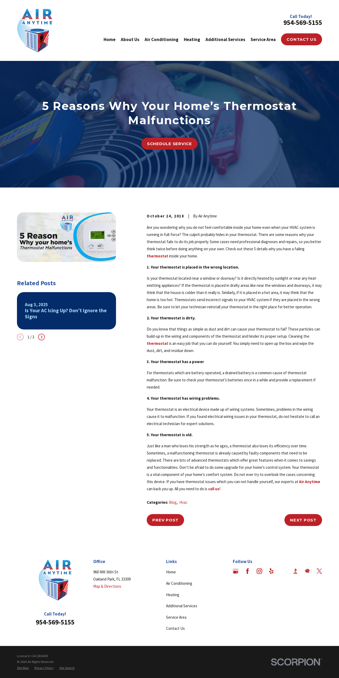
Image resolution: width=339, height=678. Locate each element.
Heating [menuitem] (192, 39)
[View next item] (41, 337)
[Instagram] (259, 571)
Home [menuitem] (109, 39)
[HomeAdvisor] (307, 571)
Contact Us (301, 39)
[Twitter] (319, 571)
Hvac (183, 502)
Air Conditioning (179, 583)
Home (171, 571)
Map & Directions (107, 586)
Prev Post (165, 520)
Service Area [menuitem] (263, 39)
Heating (172, 594)
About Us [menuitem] (130, 39)
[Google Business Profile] (235, 571)
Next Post (303, 520)
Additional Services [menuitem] (225, 39)
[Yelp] (271, 571)
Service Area (176, 617)
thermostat (157, 255)
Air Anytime (309, 481)
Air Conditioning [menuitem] (162, 39)
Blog (173, 502)
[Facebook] (247, 571)
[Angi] (283, 571)
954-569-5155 (302, 22)
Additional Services (181, 605)
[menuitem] (23, 668)
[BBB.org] (295, 571)
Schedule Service (169, 143)
